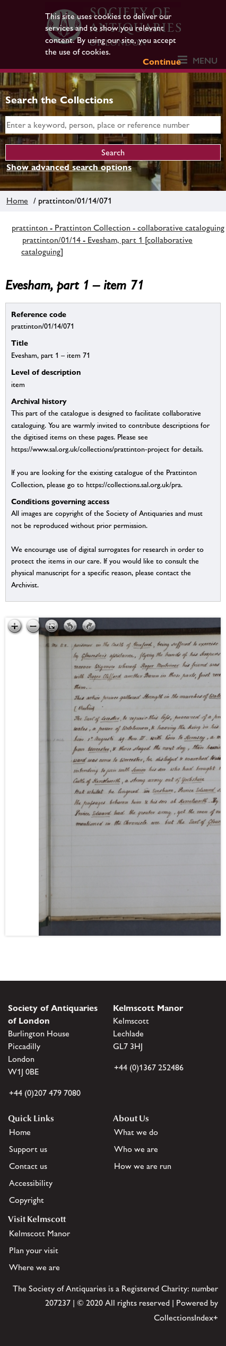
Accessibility (31, 1183)
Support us (28, 1149)
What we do (136, 1132)
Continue (162, 62)
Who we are (136, 1149)
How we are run (142, 1166)
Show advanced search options (69, 167)
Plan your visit (33, 1250)
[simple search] (113, 125)
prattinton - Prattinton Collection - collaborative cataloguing (118, 228)
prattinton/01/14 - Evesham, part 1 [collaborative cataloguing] (107, 246)
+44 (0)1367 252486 (149, 1067)
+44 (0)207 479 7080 (45, 1093)
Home (17, 201)
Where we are (34, 1267)
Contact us (28, 1166)
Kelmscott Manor (39, 1233)
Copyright (26, 1200)
